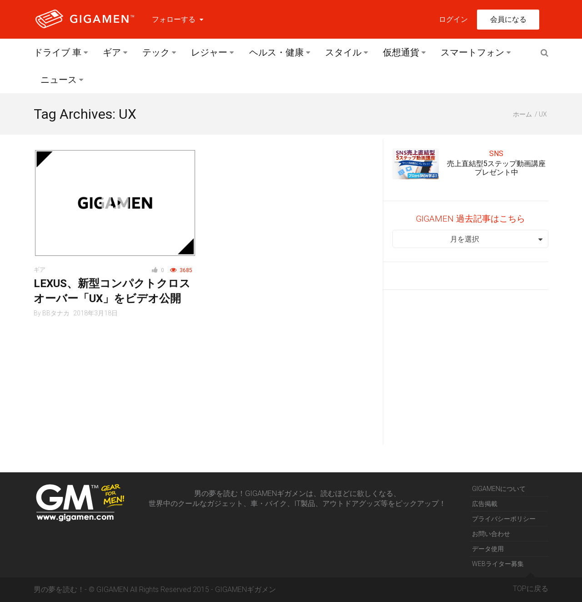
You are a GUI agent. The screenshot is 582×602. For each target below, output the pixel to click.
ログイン (453, 19)
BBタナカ (56, 313)
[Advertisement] (470, 367)
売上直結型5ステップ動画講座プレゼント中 (496, 168)
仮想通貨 (401, 52)
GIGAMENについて (499, 488)
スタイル (343, 52)
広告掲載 (484, 503)
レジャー (209, 52)
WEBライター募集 (498, 563)
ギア (112, 52)
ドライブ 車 (57, 52)
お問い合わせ (491, 533)
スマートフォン (472, 52)
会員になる (508, 19)
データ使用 (488, 548)
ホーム (522, 114)
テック (156, 52)
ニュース (58, 79)
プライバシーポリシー (504, 518)
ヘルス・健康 (276, 52)
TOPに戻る (530, 585)
